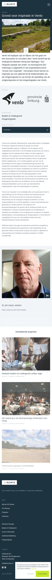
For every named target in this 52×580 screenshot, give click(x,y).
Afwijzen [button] (30, 574)
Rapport (7, 130)
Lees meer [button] (33, 568)
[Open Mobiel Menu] (48, 5)
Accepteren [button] (42, 574)
